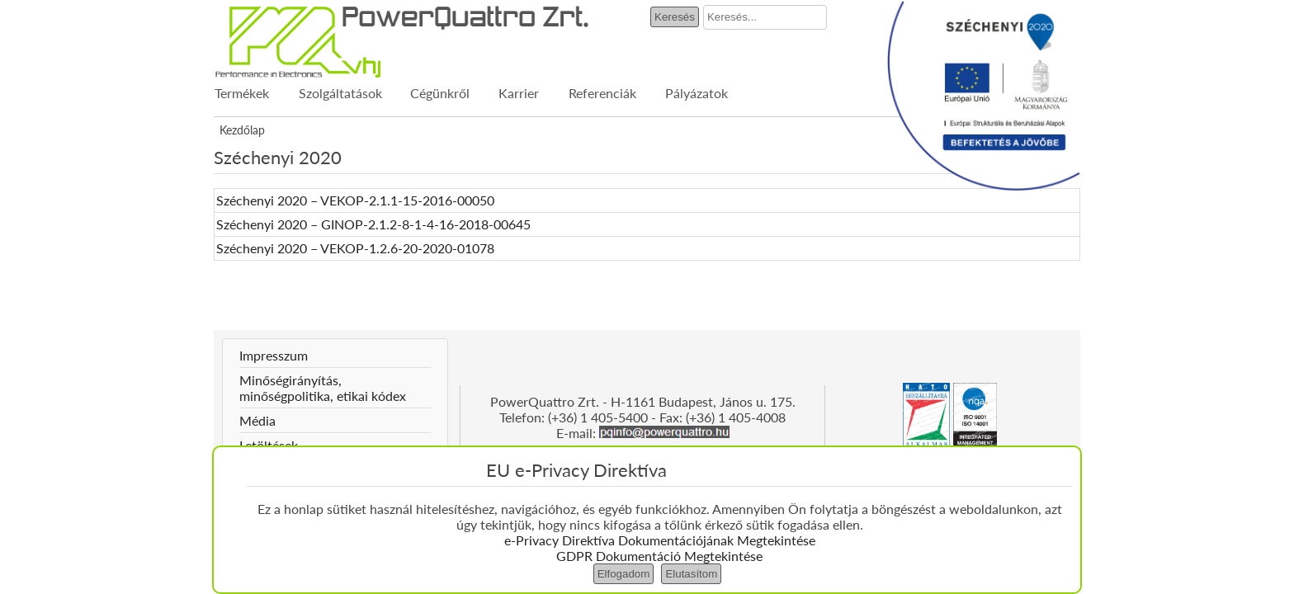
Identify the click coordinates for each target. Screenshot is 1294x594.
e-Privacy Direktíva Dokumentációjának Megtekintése (659, 540)
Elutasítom (691, 574)
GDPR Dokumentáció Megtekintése (659, 555)
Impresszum (273, 355)
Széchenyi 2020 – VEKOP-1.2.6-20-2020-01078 (355, 248)
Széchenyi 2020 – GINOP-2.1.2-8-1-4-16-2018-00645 (373, 224)
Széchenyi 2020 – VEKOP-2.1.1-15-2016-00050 (355, 200)
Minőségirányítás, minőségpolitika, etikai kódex (322, 387)
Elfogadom (623, 574)
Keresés (674, 17)
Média (257, 420)
